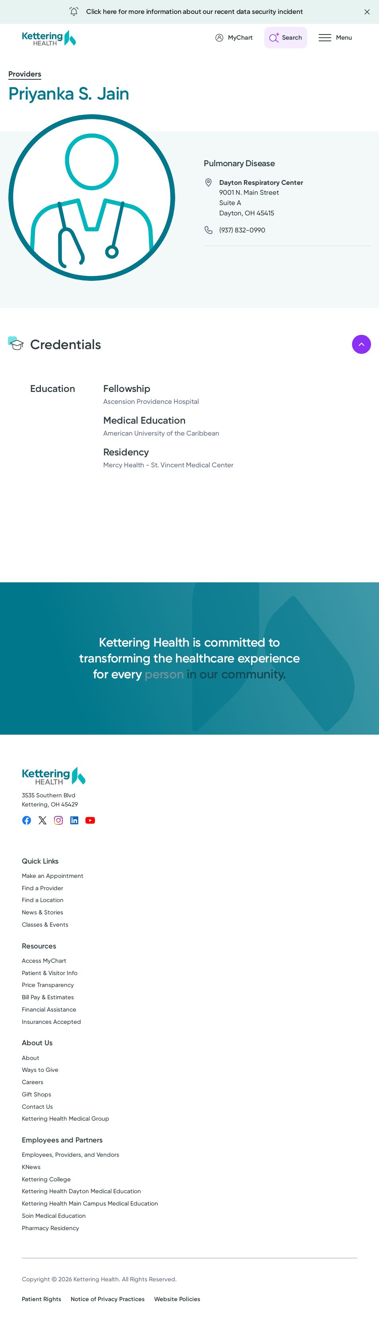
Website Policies (177, 1299)
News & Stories (42, 912)
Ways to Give (40, 1069)
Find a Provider (42, 888)
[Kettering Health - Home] (49, 37)
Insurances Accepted (51, 1021)
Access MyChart (44, 960)
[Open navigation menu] (335, 37)
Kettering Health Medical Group (65, 1118)
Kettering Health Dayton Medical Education (81, 1191)
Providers (24, 74)
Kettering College (46, 1179)
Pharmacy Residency (50, 1228)
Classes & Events (45, 924)
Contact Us (37, 1106)
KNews (31, 1167)
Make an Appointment (52, 875)
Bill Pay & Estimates (48, 997)
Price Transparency (48, 985)
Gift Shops (36, 1094)
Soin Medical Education (54, 1215)
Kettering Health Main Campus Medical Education (90, 1203)
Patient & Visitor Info (49, 973)
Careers (32, 1082)
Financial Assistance (49, 1009)
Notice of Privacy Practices (108, 1299)
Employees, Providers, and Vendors (70, 1154)
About (30, 1058)
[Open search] (285, 37)
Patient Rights (41, 1299)
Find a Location (43, 900)
